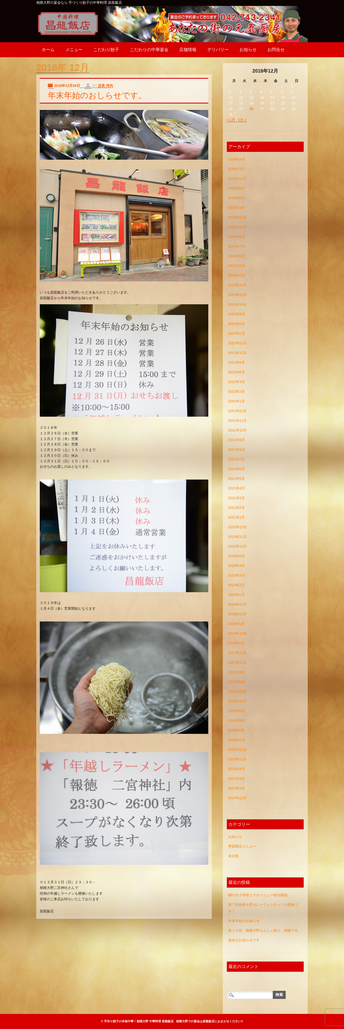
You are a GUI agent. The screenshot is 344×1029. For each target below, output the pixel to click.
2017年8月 (236, 682)
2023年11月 (237, 295)
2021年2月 (236, 508)
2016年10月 (237, 701)
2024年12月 (237, 217)
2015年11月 (237, 759)
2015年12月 (237, 750)
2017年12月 (237, 653)
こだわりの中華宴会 (149, 49)
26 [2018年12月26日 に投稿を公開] (251, 109)
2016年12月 (237, 691)
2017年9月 (236, 672)
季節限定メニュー (242, 846)
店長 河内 (105, 86)
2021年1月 (236, 517)
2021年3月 (236, 498)
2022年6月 (236, 372)
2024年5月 (236, 256)
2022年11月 (237, 353)
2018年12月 (237, 633)
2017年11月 (237, 662)
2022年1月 (236, 401)
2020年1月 (236, 595)
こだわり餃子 (106, 49)
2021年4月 (236, 488)
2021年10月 (237, 430)
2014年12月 (237, 798)
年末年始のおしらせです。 (97, 95)
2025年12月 (237, 179)
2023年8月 (236, 314)
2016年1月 (236, 740)
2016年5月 (236, 730)
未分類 (233, 856)
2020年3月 (236, 575)
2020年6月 (236, 556)
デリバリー (218, 49)
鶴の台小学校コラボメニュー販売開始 (258, 895)
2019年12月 (237, 604)
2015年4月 (236, 769)
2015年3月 (236, 779)
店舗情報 (187, 49)
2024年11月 (237, 227)
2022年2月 (236, 392)
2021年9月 (236, 440)
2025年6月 (236, 198)
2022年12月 (237, 343)
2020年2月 (236, 585)
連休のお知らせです (244, 940)
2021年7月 (236, 459)
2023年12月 (237, 285)
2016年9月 (236, 711)
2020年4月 (236, 566)
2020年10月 (237, 546)
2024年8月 (236, 237)
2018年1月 (236, 643)
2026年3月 (236, 169)
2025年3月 (236, 208)
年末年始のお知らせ (244, 921)
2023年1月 (236, 333)
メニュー (74, 49)
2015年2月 (236, 788)
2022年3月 (236, 382)
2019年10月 (237, 614)
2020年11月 (237, 537)
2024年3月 (236, 266)
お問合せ (276, 49)
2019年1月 (236, 624)
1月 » (242, 120)
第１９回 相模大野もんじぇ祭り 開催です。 (265, 930)
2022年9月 (236, 362)
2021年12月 (237, 411)
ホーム (48, 49)
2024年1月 (236, 275)
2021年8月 (236, 450)
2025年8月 (236, 188)
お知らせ (248, 49)
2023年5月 (236, 324)
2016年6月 (236, 721)
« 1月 (231, 120)
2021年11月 (237, 421)
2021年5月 (236, 479)
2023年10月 (237, 304)
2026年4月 (236, 159)
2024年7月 (236, 246)
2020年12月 (237, 527)
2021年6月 (236, 469)
